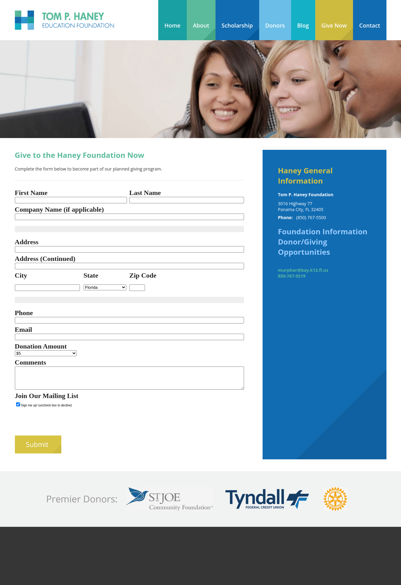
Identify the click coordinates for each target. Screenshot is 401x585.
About (201, 25)
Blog (303, 25)
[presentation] (62, 423)
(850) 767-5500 (311, 217)
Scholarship (237, 25)
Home (172, 25)
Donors (275, 25)
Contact (369, 25)
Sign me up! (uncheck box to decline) (46, 405)
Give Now (334, 25)
